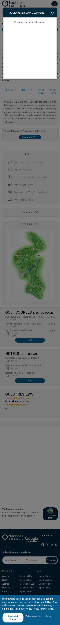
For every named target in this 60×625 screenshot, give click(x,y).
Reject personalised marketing (38, 616)
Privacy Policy (31, 608)
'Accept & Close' (45, 602)
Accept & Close (13, 618)
